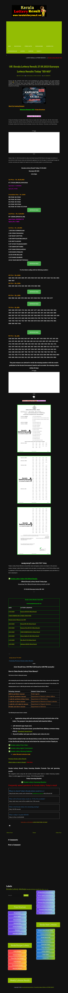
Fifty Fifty (46, 889)
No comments (47, 75)
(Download (21, 731)
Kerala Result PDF (45, 937)
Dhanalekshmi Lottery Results (46, 899)
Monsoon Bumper (17, 968)
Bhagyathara (17, 46)
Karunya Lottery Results (45, 909)
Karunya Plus (17, 923)
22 (11, 640)
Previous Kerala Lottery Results (17, 758)
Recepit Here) (28, 731)
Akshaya (22, 889)
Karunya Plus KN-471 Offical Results (30, 628)
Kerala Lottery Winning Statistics (21, 751)
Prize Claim (46, 954)
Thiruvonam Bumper (17, 965)
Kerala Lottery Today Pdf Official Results (24, 578)
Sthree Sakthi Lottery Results (45, 895)
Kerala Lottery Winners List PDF (17, 619)
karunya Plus (49, 46)
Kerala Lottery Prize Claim (19, 745)
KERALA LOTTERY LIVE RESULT (35, 75)
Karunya (22, 51)
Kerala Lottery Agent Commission (22, 748)
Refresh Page (34, 210)
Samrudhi (30, 51)
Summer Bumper (17, 954)
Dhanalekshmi (39, 46)
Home (9, 46)
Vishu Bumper (17, 951)
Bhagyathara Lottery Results (45, 892)
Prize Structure (46, 947)
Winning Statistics (46, 941)
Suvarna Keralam (17, 926)
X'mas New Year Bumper (17, 958)
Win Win (41, 889)
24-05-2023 (11, 632)
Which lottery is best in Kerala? (17, 762)
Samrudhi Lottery (17, 933)
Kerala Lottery (12, 889)
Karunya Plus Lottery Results (45, 902)
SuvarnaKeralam (12, 51)
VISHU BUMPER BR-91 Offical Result (30, 632)
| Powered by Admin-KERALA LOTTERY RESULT (38, 987)
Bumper (39, 51)
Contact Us (46, 958)
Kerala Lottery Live (46, 934)
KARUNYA (28, 75)
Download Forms (45, 944)
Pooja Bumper (17, 961)
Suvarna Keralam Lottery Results (45, 906)
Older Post (58, 832)
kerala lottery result (33, 889)
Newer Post (10, 832)
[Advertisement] (34, 32)
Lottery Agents (46, 951)
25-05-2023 (11, 628)
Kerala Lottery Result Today (45, 930)
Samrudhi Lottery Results (45, 912)
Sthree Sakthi (28, 46)
